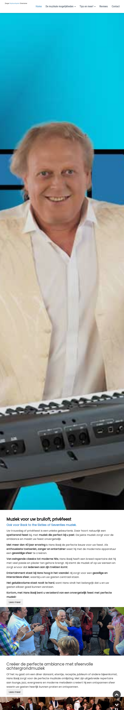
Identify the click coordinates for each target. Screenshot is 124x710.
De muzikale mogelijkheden (61, 6)
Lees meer (15, 602)
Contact (116, 6)
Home (39, 6)
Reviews (103, 6)
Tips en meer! (88, 6)
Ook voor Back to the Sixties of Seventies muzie (40, 525)
